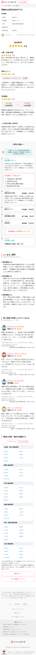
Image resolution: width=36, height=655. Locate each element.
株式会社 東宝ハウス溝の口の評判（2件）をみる (22, 374)
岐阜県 (6, 497)
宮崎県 (21, 554)
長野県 (21, 494)
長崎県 (6, 551)
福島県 (6, 461)
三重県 (6, 509)
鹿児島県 (6, 557)
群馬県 (6, 472)
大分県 (6, 554)
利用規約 (25, 604)
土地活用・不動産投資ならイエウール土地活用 (16, 634)
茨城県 (6, 469)
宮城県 (21, 454)
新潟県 (6, 487)
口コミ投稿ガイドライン (18, 579)
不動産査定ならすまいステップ (11, 629)
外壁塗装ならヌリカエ (9, 627)
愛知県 (6, 500)
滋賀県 (21, 509)
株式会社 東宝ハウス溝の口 (17, 353)
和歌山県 (6, 518)
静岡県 (21, 497)
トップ (10, 604)
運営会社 (17, 604)
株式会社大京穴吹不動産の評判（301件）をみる (22, 347)
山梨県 (6, 494)
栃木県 (21, 469)
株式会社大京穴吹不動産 (15, 326)
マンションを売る (23, 441)
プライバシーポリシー (18, 609)
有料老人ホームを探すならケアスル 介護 (14, 631)
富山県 (21, 487)
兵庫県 (6, 515)
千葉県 (6, 476)
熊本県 (21, 551)
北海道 (6, 451)
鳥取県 (6, 527)
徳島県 (21, 533)
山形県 (21, 458)
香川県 (6, 536)
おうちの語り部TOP (6, 5)
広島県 (21, 530)
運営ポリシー (18, 573)
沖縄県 (21, 557)
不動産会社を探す (12, 441)
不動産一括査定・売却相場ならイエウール (14, 624)
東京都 (21, 476)
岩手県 (6, 454)
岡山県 (6, 530)
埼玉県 (21, 472)
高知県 (6, 539)
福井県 (21, 491)
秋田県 (6, 458)
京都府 (6, 512)
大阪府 (21, 512)
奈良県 (21, 515)
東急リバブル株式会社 (14, 408)
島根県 (21, 527)
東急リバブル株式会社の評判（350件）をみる (23, 428)
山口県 (6, 533)
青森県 (21, 451)
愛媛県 (21, 536)
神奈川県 (6, 479)
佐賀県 (21, 548)
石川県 (6, 491)
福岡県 (6, 548)
